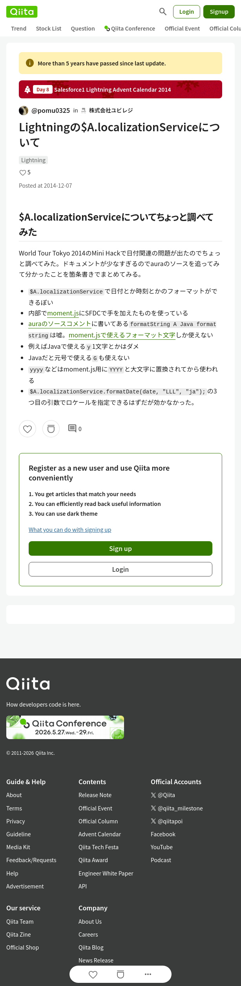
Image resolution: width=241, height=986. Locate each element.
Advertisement (25, 886)
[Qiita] (21, 12)
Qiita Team (20, 921)
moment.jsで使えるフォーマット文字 (122, 334)
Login (186, 11)
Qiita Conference (129, 28)
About (14, 795)
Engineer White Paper (106, 873)
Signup (219, 11)
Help (12, 873)
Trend (18, 28)
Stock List (48, 28)
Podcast (161, 860)
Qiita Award (93, 860)
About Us (90, 921)
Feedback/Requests (31, 860)
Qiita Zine (18, 934)
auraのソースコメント (59, 323)
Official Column (98, 821)
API (83, 886)
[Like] (27, 428)
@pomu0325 (44, 110)
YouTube (162, 847)
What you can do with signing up (70, 529)
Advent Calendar (100, 834)
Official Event (182, 28)
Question (83, 28)
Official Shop (22, 947)
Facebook (163, 834)
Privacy (15, 821)
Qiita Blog (91, 947)
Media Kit (18, 847)
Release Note (95, 795)
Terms (14, 808)
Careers (88, 934)
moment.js (63, 312)
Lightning (33, 160)
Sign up (120, 548)
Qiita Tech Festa (99, 847)
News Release (96, 960)
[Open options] (148, 974)
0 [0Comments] (75, 428)
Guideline (18, 834)
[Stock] (51, 428)
